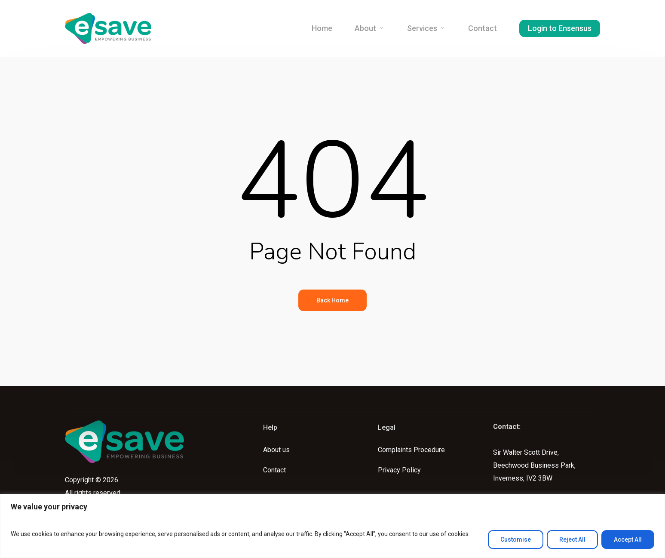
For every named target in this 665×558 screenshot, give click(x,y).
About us (276, 450)
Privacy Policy (399, 470)
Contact (274, 470)
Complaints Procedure (411, 450)
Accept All (628, 539)
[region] (332, 526)
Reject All (572, 539)
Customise (515, 539)
